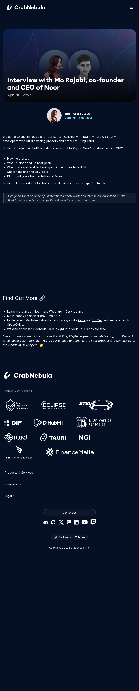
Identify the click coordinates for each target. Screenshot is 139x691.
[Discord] (45, 522)
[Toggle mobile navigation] (131, 7)
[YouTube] (84, 522)
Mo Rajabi (74, 148)
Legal (9, 496)
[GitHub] (53, 522)
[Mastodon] (69, 522)
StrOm (97, 320)
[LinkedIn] (76, 522)
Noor (86, 148)
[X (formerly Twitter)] (61, 522)
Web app (56, 311)
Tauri (90, 141)
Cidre (81, 320)
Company (12, 484)
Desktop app (74, 311)
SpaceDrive (15, 324)
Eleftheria (38, 148)
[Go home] (30, 7)
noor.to (90, 200)
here (45, 311)
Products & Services (20, 472)
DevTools (41, 172)
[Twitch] (93, 522)
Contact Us (70, 512)
